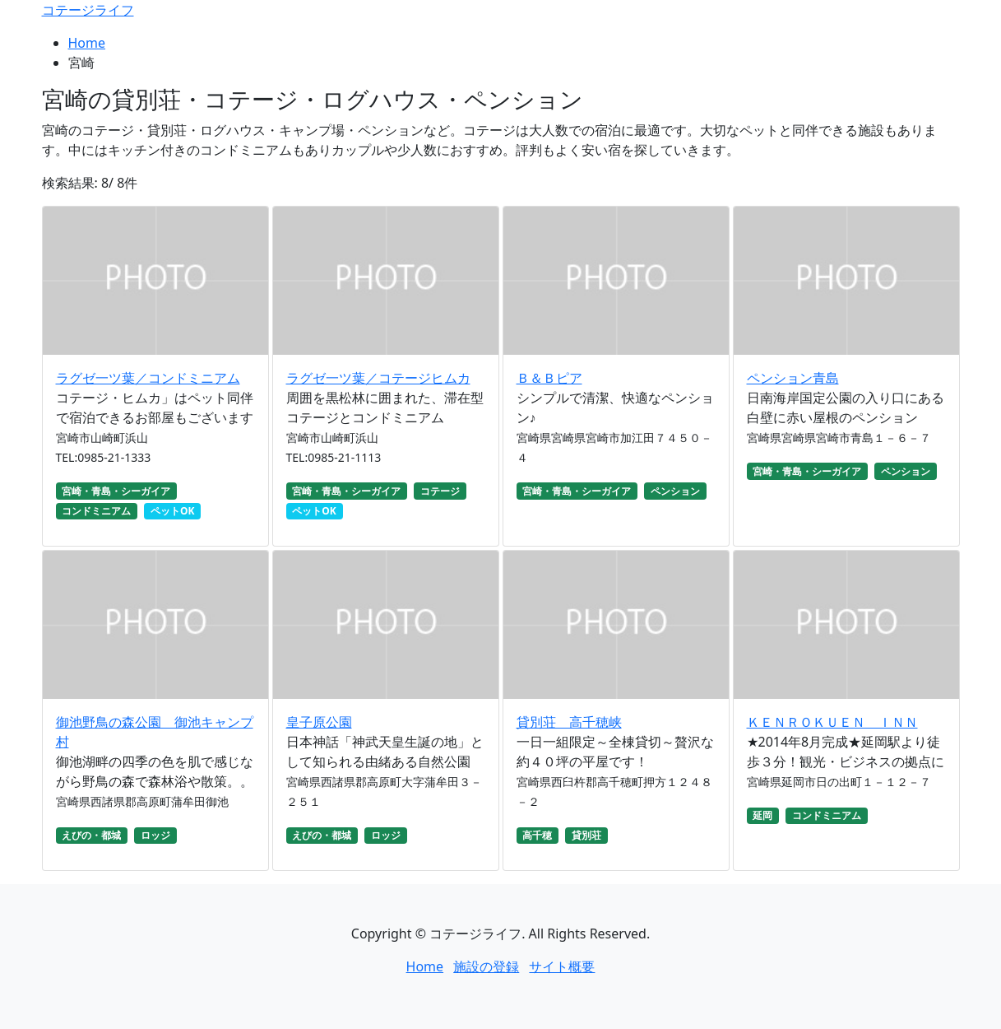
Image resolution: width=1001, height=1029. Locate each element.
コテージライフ (88, 10)
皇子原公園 (319, 722)
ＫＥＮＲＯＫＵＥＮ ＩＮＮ (832, 722)
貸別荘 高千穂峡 (569, 722)
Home (87, 43)
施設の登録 (486, 966)
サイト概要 (562, 966)
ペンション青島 (793, 378)
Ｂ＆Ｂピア (549, 378)
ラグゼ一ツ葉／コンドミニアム (148, 378)
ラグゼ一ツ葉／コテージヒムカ (378, 378)
